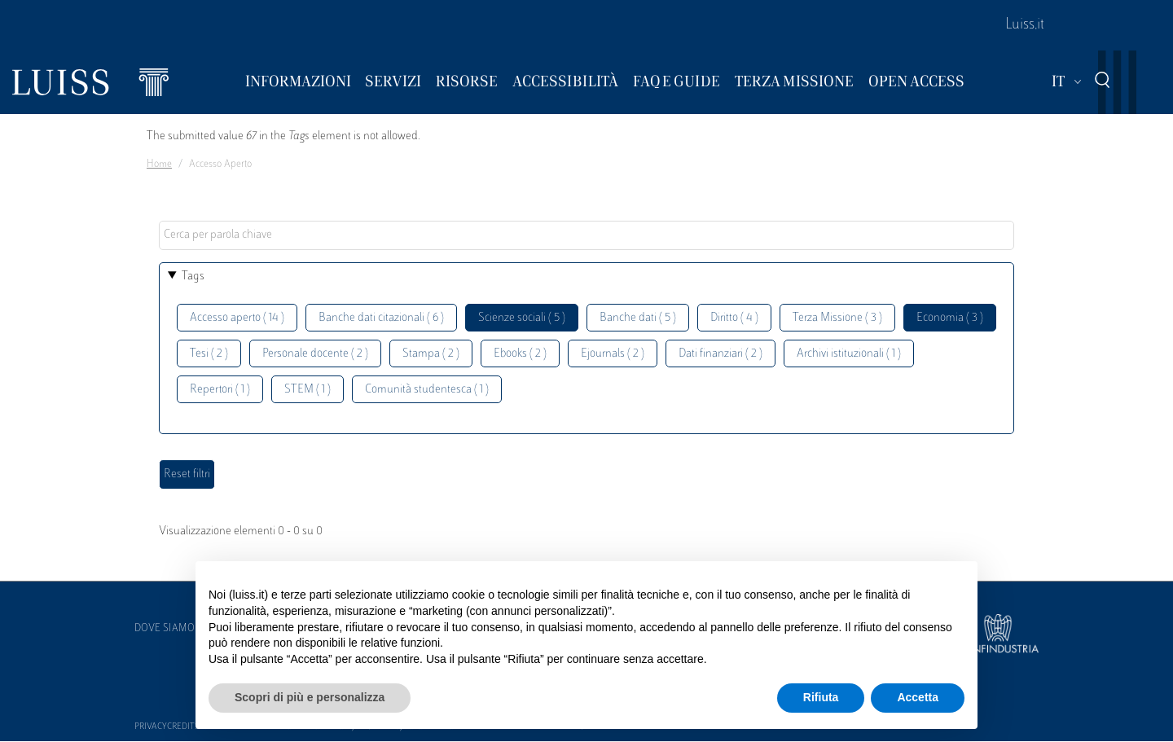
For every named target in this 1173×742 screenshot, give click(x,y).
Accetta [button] (917, 697)
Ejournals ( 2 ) (612, 354)
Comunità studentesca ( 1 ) (427, 390)
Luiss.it (1024, 25)
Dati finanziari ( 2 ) (720, 354)
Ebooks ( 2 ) (520, 354)
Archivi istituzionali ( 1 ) (849, 354)
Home (159, 164)
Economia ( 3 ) (949, 318)
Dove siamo (164, 629)
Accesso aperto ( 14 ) (237, 318)
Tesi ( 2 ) (209, 354)
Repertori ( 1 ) (220, 390)
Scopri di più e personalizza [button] (309, 697)
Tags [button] (193, 276)
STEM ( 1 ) (307, 390)
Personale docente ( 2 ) (315, 354)
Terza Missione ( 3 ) (837, 318)
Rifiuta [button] (821, 697)
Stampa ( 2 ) (430, 354)
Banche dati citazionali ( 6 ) (381, 318)
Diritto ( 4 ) (734, 318)
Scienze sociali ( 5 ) (521, 318)
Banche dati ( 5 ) (638, 318)
